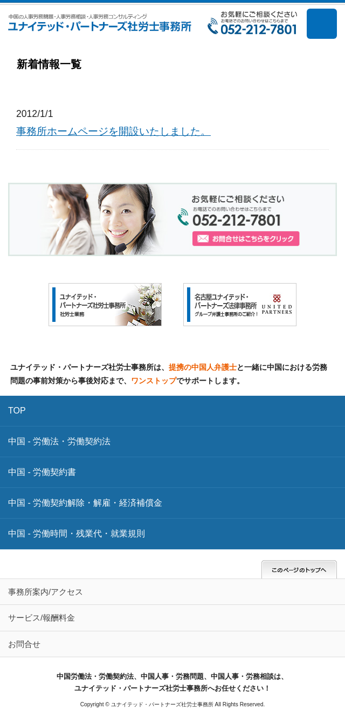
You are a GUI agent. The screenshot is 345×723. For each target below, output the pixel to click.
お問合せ (24, 644)
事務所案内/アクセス (45, 591)
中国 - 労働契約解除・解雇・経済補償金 (85, 502)
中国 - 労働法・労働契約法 (59, 441)
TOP (17, 410)
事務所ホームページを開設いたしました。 (113, 131)
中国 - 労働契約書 (42, 472)
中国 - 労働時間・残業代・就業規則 (76, 533)
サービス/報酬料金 (41, 617)
